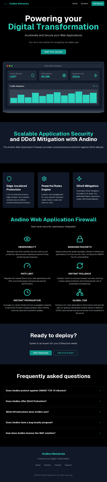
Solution (84, 3)
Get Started (97, 4)
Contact (58, 465)
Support (68, 465)
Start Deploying (40, 353)
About (74, 3)
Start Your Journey (53, 52)
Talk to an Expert (65, 353)
